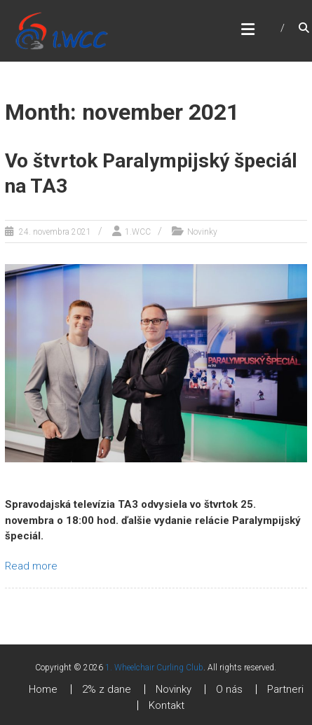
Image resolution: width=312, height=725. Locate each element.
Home (43, 689)
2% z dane (106, 689)
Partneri (285, 689)
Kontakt (166, 705)
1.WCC (138, 232)
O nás (229, 689)
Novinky (202, 232)
